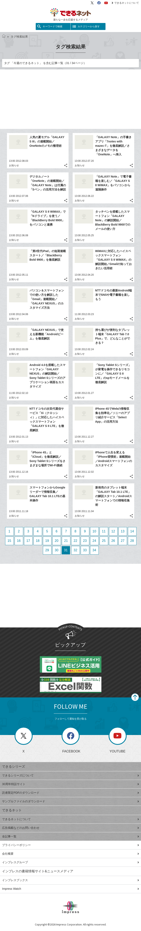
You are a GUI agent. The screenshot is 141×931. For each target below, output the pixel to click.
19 (47, 540)
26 (113, 540)
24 (94, 540)
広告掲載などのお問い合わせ (70, 827)
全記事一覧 (70, 836)
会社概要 (70, 853)
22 (75, 540)
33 (85, 550)
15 (9, 540)
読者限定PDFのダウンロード (70, 792)
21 (66, 540)
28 (132, 540)
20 (56, 540)
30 (56, 550)
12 (113, 531)
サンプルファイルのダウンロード (70, 801)
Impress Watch (70, 888)
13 (123, 531)
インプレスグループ (70, 862)
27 (123, 540)
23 (85, 540)
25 (104, 540)
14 (132, 531)
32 (75, 550)
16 (19, 540)
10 (94, 531)
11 (104, 531)
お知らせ (14, 165)
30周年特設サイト (70, 784)
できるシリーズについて (70, 775)
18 (38, 540)
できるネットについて (125, 2)
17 (28, 540)
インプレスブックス (70, 880)
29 (47, 550)
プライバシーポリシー (70, 845)
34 (94, 550)
